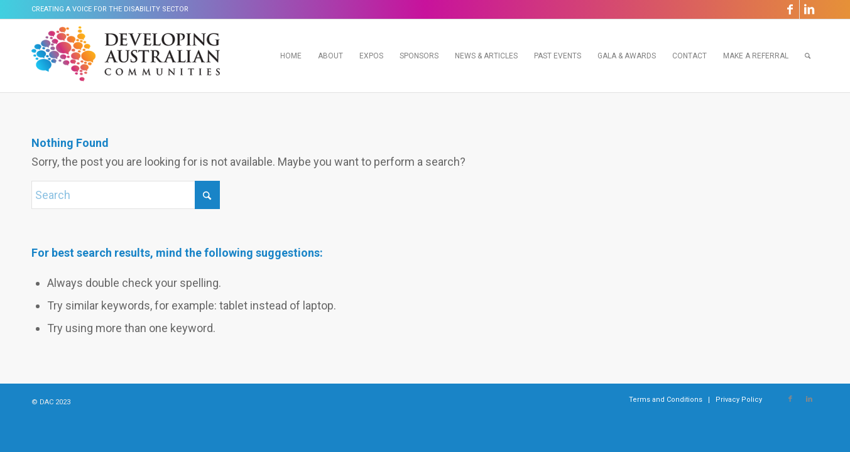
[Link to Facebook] (790, 9)
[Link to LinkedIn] (809, 9)
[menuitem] (291, 55)
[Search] (808, 55)
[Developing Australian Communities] (125, 55)
